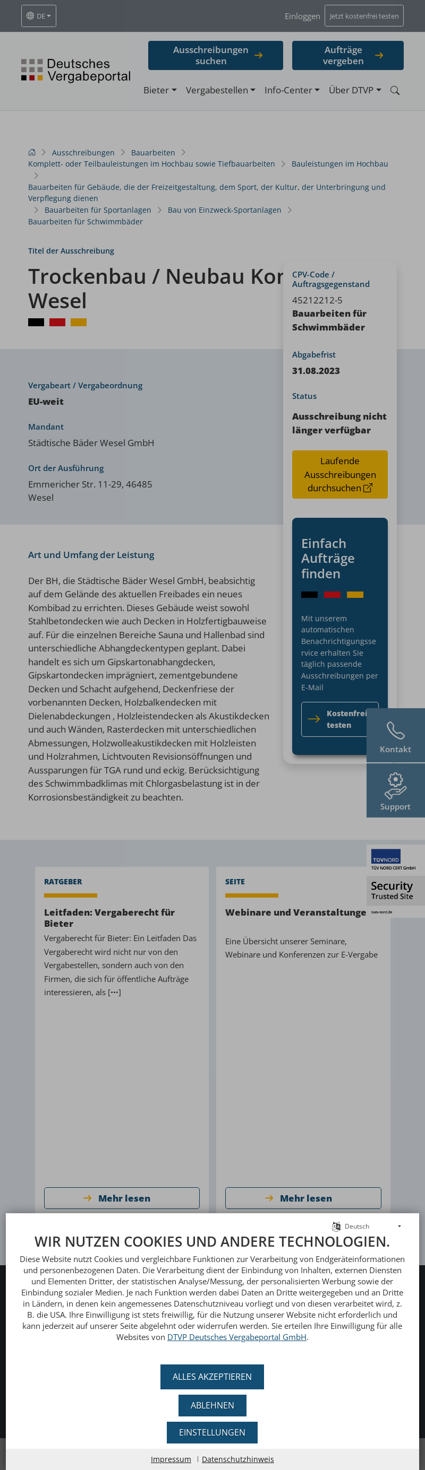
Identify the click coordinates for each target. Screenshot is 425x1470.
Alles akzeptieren (212, 1376)
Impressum (171, 1459)
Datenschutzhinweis (238, 1459)
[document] (212, 1295)
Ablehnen (212, 1405)
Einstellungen (213, 1432)
